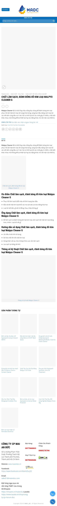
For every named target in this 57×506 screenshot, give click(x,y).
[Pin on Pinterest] (16, 129)
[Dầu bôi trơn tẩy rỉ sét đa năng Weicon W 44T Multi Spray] (28, 324)
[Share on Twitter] (10, 129)
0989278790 (44, 450)
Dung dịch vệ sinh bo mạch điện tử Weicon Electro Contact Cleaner (9, 370)
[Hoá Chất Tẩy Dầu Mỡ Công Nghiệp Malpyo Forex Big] (47, 387)
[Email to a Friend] (13, 129)
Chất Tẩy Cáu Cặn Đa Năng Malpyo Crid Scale (28, 369)
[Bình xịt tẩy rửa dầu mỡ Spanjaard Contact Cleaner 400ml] (9, 324)
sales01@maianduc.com (10, 478)
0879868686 (30, 460)
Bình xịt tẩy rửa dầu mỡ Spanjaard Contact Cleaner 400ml (9, 337)
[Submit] (53, 20)
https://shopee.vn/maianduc (12, 491)
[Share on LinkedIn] (20, 129)
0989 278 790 (28, 18)
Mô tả (3, 140)
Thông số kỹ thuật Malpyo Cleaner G (28, 300)
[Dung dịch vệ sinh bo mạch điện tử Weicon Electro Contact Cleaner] (9, 356)
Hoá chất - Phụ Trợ (17, 94)
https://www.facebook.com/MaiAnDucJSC (16, 471)
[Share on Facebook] (6, 129)
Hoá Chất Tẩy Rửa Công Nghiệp (36, 94)
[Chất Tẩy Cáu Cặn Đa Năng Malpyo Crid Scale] (28, 356)
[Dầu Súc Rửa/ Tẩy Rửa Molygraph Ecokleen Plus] (9, 387)
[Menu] (6, 9)
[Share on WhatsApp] (3, 129)
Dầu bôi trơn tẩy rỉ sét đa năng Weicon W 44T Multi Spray (28, 337)
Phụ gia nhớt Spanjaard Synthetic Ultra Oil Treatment (46, 370)
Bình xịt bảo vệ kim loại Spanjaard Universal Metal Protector (28, 401)
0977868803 (30, 448)
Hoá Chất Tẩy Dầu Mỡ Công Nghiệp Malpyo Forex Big (47, 401)
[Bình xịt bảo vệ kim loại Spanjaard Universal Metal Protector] (28, 387)
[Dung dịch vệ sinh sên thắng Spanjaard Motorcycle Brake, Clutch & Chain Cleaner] (47, 324)
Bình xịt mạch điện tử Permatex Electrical (7, 430)
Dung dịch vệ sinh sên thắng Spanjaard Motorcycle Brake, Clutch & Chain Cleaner (47, 338)
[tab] (3, 141)
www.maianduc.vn (14, 464)
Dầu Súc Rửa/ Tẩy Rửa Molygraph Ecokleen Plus (9, 400)
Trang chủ (5, 94)
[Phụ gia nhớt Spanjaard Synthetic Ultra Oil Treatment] (47, 356)
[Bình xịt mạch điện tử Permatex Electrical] (9, 418)
